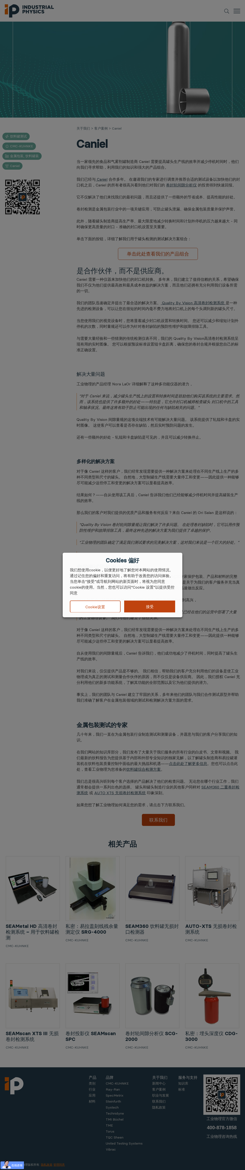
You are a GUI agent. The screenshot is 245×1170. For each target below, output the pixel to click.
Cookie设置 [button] (95, 606)
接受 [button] (150, 606)
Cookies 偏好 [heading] (122, 560)
